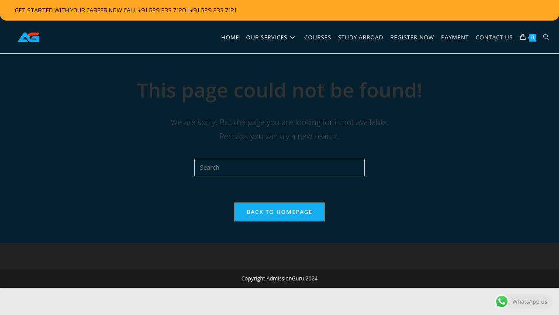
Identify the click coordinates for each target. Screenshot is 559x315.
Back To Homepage (279, 212)
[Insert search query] (279, 167)
